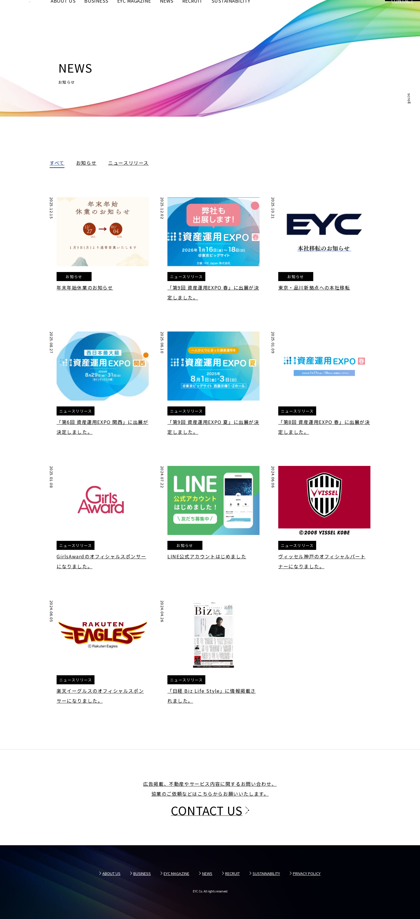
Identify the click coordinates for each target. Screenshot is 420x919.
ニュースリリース (128, 163)
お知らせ (86, 163)
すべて (57, 163)
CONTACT (402, 14)
